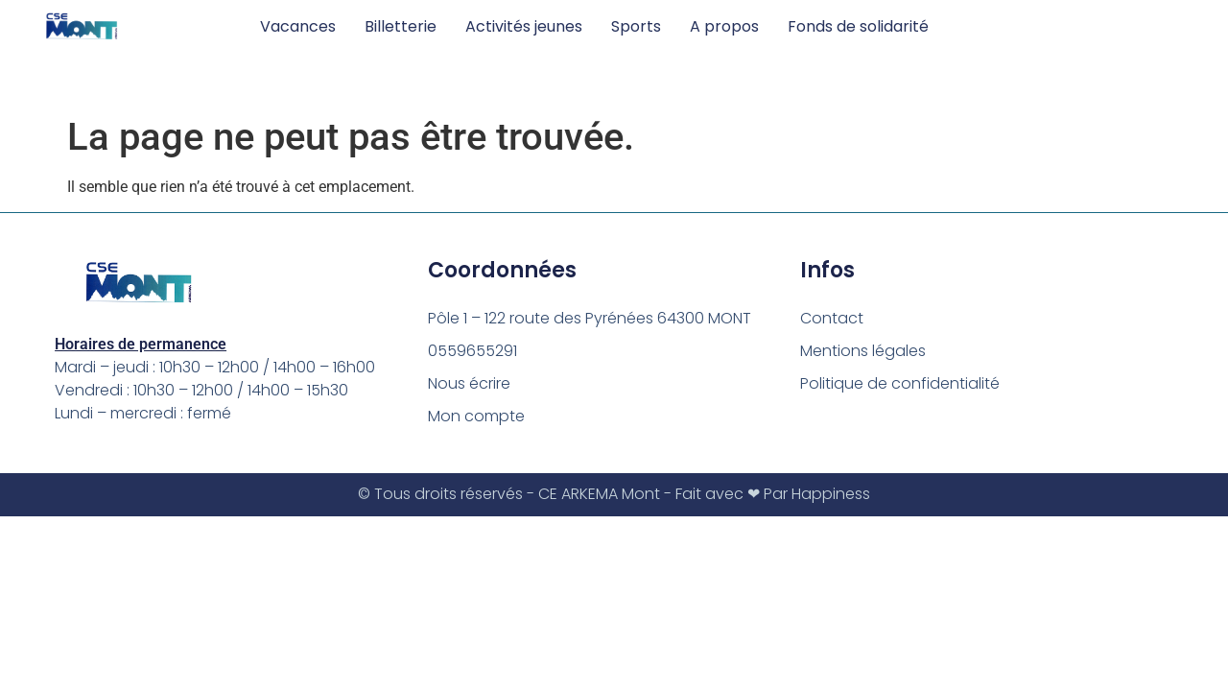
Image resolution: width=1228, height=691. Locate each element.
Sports (636, 26)
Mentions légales (863, 351)
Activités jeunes (523, 26)
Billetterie (401, 26)
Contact (831, 318)
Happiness (830, 494)
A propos (724, 26)
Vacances (298, 26)
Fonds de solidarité (858, 26)
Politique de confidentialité (900, 383)
